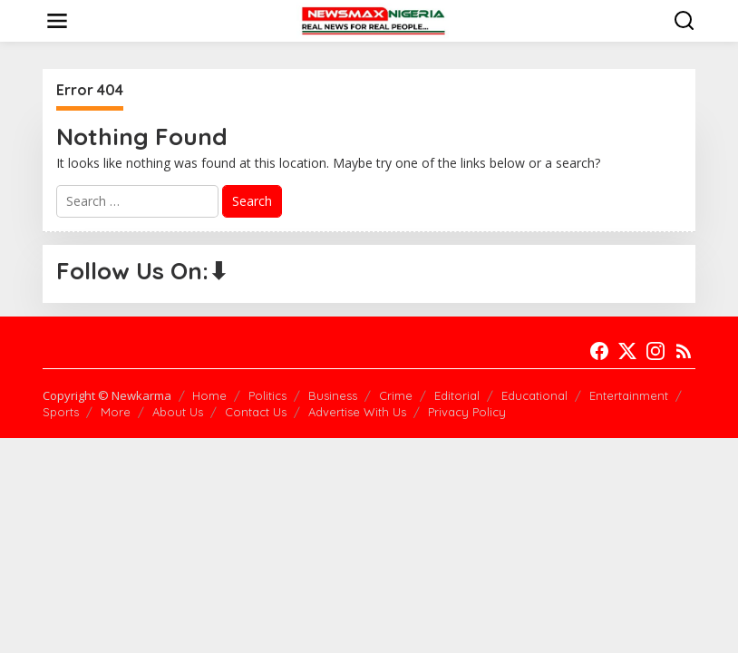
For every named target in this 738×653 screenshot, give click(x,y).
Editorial (457, 395)
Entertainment (628, 395)
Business (332, 395)
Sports (61, 411)
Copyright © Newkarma (107, 395)
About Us (177, 411)
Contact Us (255, 411)
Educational (534, 395)
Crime (396, 395)
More (116, 411)
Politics (267, 395)
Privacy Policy (467, 411)
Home (209, 395)
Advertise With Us (357, 411)
